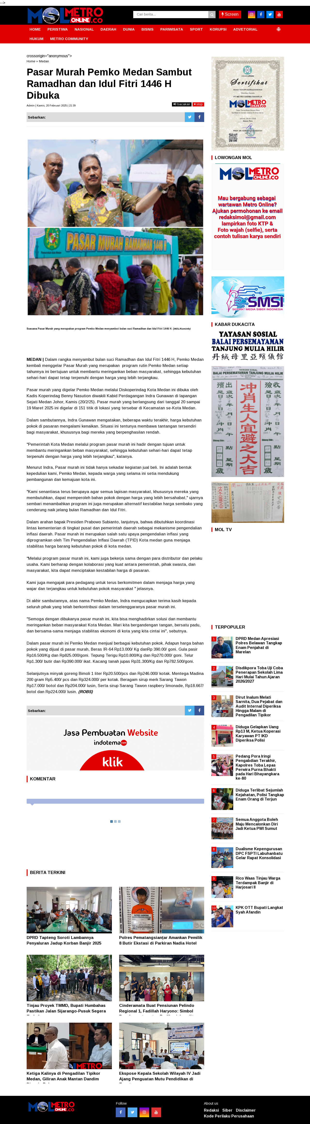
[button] (278, 27)
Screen (230, 14)
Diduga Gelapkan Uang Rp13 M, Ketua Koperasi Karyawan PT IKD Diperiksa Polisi (258, 733)
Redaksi (211, 1110)
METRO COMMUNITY (69, 39)
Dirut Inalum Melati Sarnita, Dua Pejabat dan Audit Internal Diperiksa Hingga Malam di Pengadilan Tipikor (259, 706)
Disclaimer (246, 1110)
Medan (44, 61)
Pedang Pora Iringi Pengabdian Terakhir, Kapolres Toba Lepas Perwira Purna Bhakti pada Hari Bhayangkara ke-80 (257, 767)
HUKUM (36, 39)
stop (198, 104)
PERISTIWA (57, 29)
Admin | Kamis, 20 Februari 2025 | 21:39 (51, 105)
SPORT (196, 29)
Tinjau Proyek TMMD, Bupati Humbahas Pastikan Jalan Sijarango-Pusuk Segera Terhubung (66, 1011)
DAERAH (108, 29)
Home (31, 61)
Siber (227, 1110)
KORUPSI (218, 29)
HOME (35, 29)
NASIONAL (84, 29)
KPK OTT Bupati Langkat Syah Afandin (259, 910)
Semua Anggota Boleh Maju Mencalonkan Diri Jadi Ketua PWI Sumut (257, 823)
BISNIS (147, 29)
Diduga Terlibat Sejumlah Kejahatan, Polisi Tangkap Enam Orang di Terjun (260, 794)
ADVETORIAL (245, 29)
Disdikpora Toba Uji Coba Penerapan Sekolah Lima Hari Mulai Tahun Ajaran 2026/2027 (259, 674)
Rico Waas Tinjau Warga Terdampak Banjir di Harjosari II (258, 882)
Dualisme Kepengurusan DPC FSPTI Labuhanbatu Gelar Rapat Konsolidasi (259, 853)
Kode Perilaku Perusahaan (229, 1116)
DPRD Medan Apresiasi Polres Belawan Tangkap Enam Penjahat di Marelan (259, 645)
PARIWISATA (171, 29)
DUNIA (129, 29)
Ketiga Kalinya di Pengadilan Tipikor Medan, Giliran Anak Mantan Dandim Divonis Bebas (63, 1078)
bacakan (181, 104)
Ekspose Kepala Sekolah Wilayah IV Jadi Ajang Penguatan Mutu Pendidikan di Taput (160, 1078)
